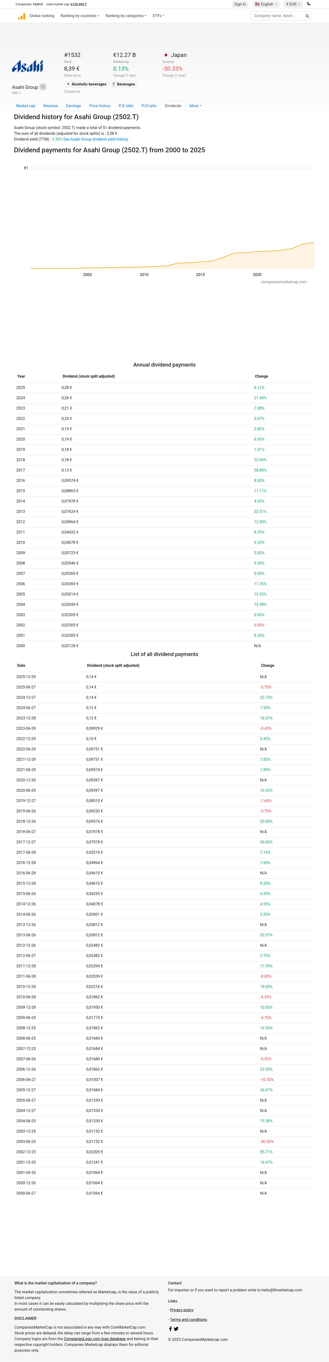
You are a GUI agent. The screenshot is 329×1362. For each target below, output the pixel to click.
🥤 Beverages (123, 84)
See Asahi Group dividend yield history (95, 139)
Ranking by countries (79, 15)
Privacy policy (182, 1310)
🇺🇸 (264, 4)
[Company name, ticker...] (281, 15)
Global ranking (42, 15)
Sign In (240, 4)
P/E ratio (126, 106)
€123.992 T (79, 4)
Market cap (25, 106)
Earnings (73, 106)
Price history (99, 106)
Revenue (50, 106)
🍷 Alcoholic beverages (86, 84)
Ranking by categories (125, 15)
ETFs (157, 15)
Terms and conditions (188, 1319)
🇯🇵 (174, 55)
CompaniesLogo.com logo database (95, 1339)
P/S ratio (149, 106)
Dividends (173, 106)
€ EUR (291, 4)
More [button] (194, 106)
